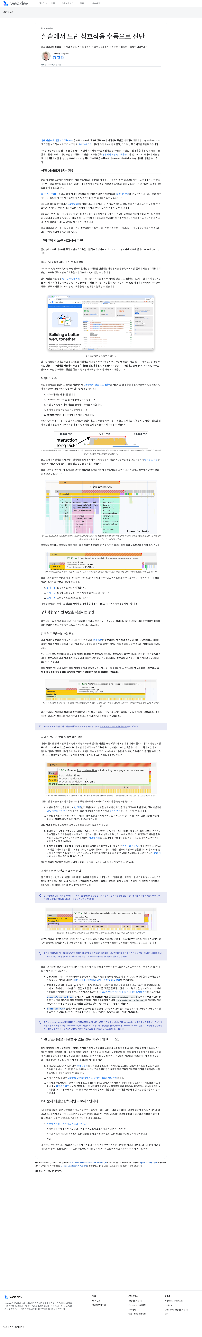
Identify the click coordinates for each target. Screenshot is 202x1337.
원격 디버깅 (115, 811)
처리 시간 (51, 592)
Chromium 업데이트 (137, 1305)
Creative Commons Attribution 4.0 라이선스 (88, 1162)
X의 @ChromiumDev (174, 1301)
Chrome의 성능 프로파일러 (97, 384)
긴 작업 (77, 807)
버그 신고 (96, 1301)
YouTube (168, 1305)
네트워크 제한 (62, 1086)
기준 (53, 3)
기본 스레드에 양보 (131, 846)
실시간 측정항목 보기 (72, 278)
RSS (166, 1314)
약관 (5, 1327)
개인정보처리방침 (17, 1327)
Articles (8, 12)
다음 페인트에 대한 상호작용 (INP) (57, 140)
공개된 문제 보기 (99, 1305)
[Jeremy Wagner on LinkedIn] (58, 58)
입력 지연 (51, 587)
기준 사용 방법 (67, 3)
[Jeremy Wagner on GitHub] (54, 58)
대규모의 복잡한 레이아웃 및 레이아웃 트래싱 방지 (123, 992)
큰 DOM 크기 (85, 144)
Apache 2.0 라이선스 (148, 1162)
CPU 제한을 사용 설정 (57, 811)
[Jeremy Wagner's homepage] (62, 58)
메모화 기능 (94, 837)
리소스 (41, 3)
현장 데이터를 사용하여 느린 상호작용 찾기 (67, 1124)
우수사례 (96, 3)
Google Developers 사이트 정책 (74, 1166)
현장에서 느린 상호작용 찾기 (115, 154)
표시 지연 (51, 597)
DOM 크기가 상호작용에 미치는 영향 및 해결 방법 (96, 980)
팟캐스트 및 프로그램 (137, 1314)
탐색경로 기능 (151, 459)
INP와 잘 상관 (122, 194)
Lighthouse (73, 204)
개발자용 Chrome (135, 1301)
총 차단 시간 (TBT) (50, 194)
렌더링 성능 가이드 (56, 895)
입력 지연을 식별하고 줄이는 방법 (113, 726)
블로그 (83, 3)
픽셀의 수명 (139, 895)
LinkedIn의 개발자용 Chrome (177, 1309)
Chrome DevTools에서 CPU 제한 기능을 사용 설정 (92, 1077)
